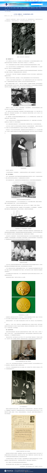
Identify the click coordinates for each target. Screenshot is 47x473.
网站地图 (35, 0)
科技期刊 (6, 9)
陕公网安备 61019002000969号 (29, 471)
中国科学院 (38, 0)
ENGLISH (41, 0)
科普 (8, 9)
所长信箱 (26, 0)
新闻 (7, 11)
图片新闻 (9, 11)
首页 (5, 11)
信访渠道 (32, 0)
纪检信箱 (29, 0)
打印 (19, 15)
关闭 (22, 15)
